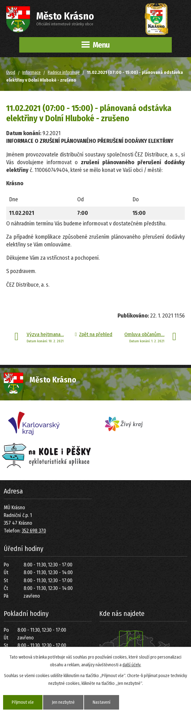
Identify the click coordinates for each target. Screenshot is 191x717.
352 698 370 (34, 531)
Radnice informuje (64, 72)
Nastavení (101, 702)
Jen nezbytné (63, 702)
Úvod (10, 72)
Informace (31, 72)
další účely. (131, 665)
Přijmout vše (23, 702)
